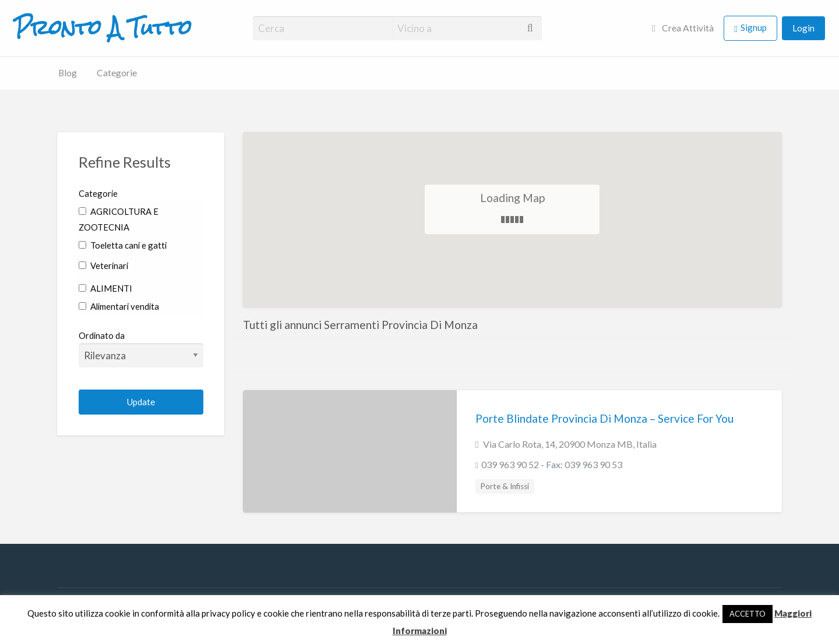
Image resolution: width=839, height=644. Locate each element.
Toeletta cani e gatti (123, 245)
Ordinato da (141, 348)
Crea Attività (683, 28)
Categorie (117, 73)
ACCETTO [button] (747, 613)
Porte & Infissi (504, 486)
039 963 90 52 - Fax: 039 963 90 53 (551, 464)
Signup (754, 27)
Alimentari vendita (119, 306)
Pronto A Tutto (103, 28)
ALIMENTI (105, 288)
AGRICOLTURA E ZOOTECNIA (118, 219)
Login (803, 28)
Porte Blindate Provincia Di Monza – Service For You (604, 418)
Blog (67, 73)
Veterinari (103, 265)
